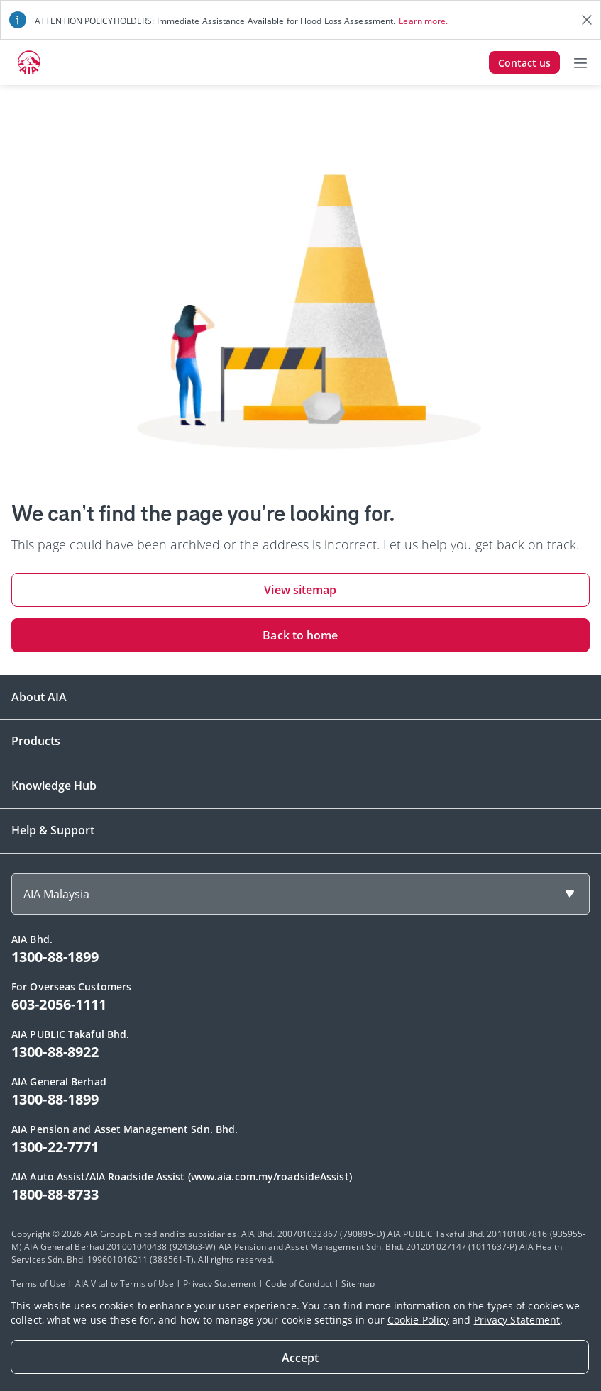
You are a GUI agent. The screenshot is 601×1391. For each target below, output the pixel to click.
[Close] (300, 1357)
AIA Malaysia (56, 894)
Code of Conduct (298, 1284)
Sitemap (358, 1284)
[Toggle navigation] (580, 62)
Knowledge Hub (54, 785)
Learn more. (423, 21)
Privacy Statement (517, 1319)
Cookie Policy (418, 1319)
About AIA (39, 697)
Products (35, 741)
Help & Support (52, 830)
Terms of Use (38, 1284)
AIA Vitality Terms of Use (125, 1284)
